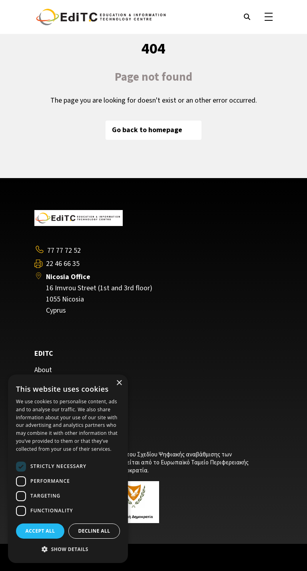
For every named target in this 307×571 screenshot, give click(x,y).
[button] (68, 549)
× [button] (119, 383)
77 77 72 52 (64, 251)
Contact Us (51, 393)
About (43, 370)
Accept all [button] (40, 530)
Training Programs (62, 381)
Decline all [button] (94, 530)
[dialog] (68, 469)
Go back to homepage (153, 130)
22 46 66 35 (63, 264)
